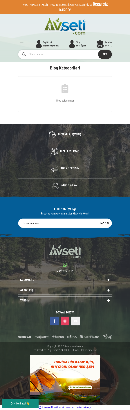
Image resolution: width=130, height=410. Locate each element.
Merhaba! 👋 (20, 404)
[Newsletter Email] (65, 223)
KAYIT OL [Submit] (104, 223)
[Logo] (65, 26)
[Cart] (104, 44)
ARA (104, 54)
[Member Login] (77, 44)
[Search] (65, 54)
